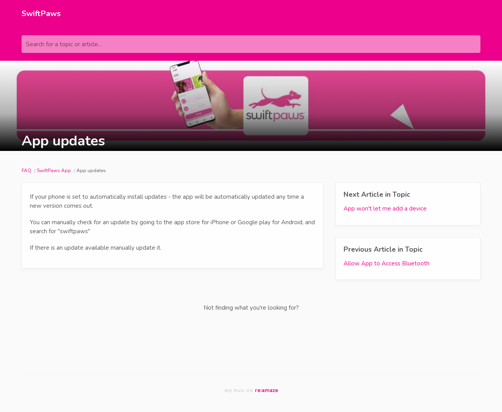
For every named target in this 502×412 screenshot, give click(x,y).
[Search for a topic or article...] (251, 44)
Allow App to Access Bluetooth (386, 263)
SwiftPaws (41, 13)
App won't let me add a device (385, 208)
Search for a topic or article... (64, 44)
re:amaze (266, 390)
